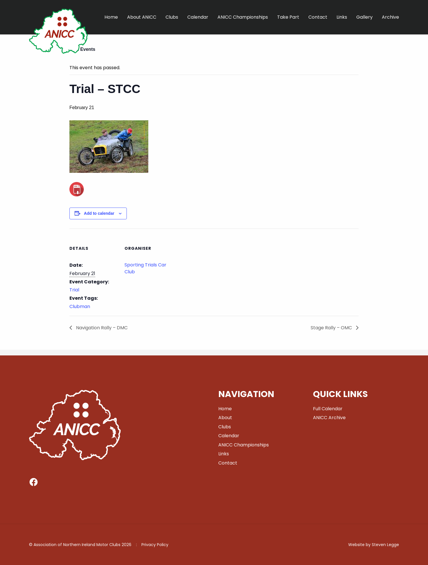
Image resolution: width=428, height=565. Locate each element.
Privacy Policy (154, 544)
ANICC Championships (242, 17)
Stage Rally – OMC (332, 327)
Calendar (197, 17)
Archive (390, 17)
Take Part (288, 17)
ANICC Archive (329, 417)
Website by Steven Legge (373, 544)
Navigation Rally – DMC (101, 327)
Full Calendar (328, 408)
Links (341, 17)
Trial (74, 290)
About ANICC (141, 17)
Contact (317, 17)
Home (111, 17)
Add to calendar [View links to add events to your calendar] (99, 213)
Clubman (79, 306)
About (225, 417)
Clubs (172, 17)
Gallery (364, 17)
